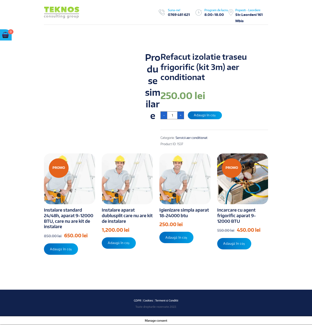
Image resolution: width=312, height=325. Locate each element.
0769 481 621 (179, 14)
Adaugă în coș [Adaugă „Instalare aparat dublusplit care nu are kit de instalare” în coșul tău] (119, 243)
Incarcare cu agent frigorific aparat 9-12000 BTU (236, 215)
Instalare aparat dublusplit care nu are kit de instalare (127, 215)
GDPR (137, 300)
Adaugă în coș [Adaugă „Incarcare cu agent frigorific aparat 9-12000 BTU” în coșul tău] (234, 244)
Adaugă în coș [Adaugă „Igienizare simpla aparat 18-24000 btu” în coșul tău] (177, 237)
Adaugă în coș (205, 115)
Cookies (148, 300)
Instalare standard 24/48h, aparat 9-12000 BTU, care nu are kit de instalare (68, 218)
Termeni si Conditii (166, 300)
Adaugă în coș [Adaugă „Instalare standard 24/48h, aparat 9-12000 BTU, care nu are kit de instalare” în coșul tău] (61, 249)
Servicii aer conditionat (192, 138)
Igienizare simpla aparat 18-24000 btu (184, 212)
